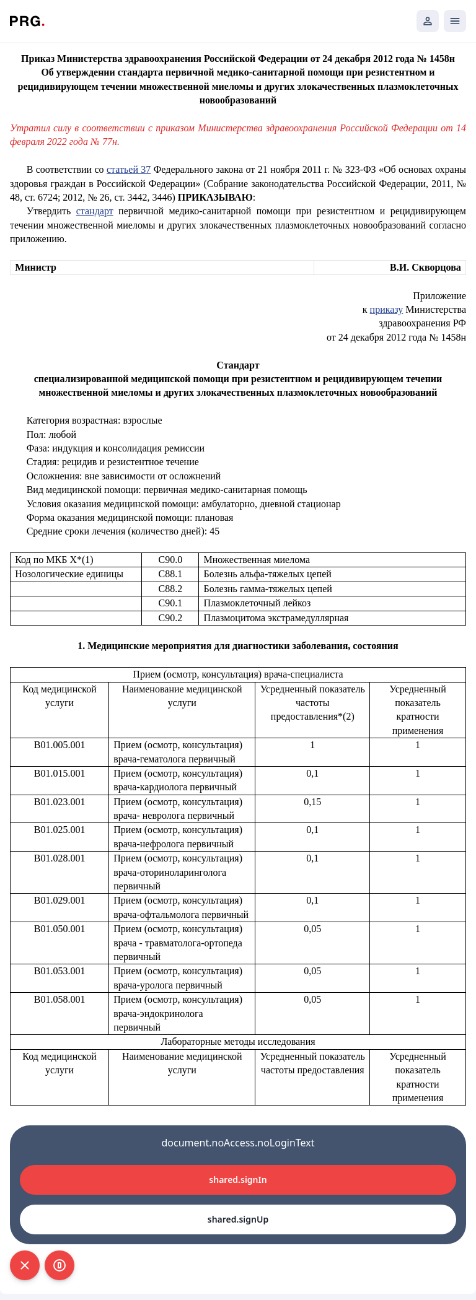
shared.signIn (238, 1179)
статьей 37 (129, 169)
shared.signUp (238, 1219)
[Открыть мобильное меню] (455, 21)
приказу (386, 309)
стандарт (94, 211)
